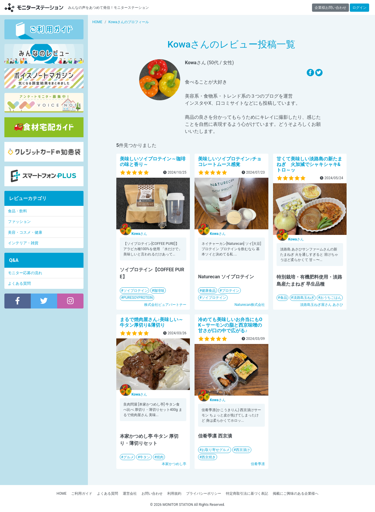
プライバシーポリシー (203, 493)
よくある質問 (19, 283)
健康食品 (209, 291)
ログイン (359, 8)
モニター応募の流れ (25, 273)
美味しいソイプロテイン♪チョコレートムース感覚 (229, 161)
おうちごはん (330, 298)
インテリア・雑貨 (23, 243)
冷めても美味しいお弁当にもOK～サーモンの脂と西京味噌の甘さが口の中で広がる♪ (230, 325)
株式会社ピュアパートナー (165, 305)
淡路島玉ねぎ (303, 298)
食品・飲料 (17, 211)
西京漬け (243, 450)
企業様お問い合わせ (330, 8)
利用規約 (174, 493)
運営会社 (130, 493)
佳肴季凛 (258, 464)
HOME (62, 493)
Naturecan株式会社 (249, 305)
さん (139, 234)
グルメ (128, 457)
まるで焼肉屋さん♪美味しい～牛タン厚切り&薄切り (151, 322)
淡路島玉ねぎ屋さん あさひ (321, 305)
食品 (283, 298)
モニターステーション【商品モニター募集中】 (34, 7)
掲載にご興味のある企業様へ (295, 493)
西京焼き (209, 457)
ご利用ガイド (81, 493)
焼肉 (159, 457)
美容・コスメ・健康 (25, 232)
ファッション (19, 221)
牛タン (145, 457)
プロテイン (230, 291)
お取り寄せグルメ (216, 450)
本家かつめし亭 (174, 464)
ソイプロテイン (135, 291)
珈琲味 (159, 291)
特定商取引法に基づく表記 (247, 493)
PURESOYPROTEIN (138, 298)
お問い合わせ (152, 493)
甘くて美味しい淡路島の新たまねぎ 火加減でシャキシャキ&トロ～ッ (309, 164)
